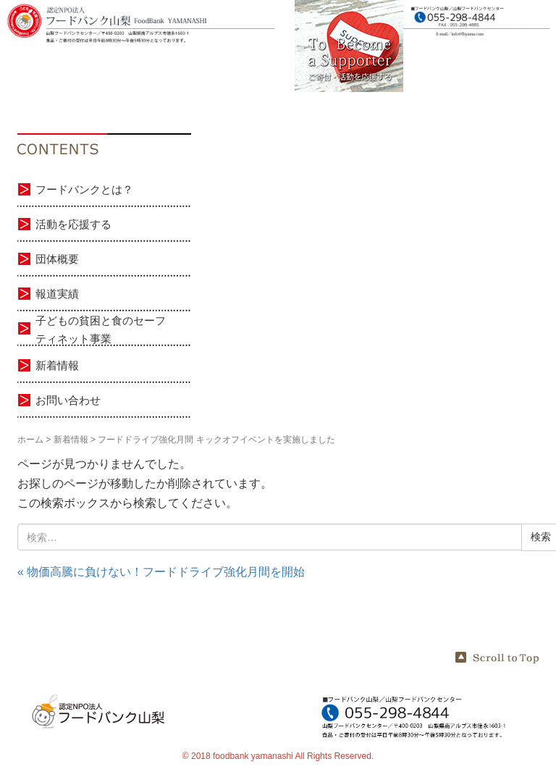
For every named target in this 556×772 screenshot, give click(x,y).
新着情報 (57, 365)
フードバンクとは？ (84, 189)
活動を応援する (73, 224)
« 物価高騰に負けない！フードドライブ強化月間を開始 (161, 572)
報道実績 (57, 294)
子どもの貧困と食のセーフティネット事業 (100, 329)
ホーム (30, 440)
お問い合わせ (68, 400)
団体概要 (57, 259)
